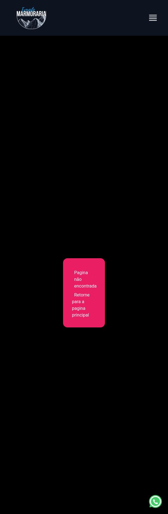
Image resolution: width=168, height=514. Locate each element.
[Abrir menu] (153, 17)
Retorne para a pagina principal (81, 305)
